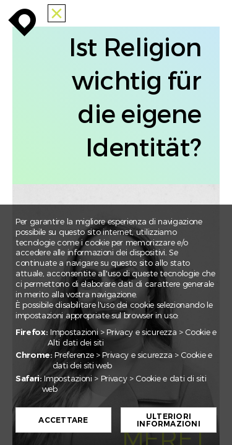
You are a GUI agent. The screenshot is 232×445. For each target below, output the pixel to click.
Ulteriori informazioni (170, 420)
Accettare (64, 420)
